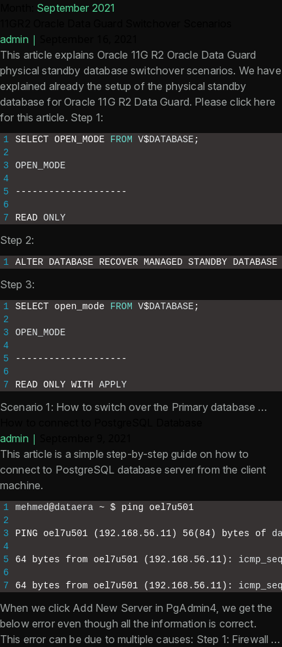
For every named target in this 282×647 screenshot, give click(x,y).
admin (14, 39)
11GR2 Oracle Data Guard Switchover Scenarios (116, 23)
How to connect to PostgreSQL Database (101, 422)
